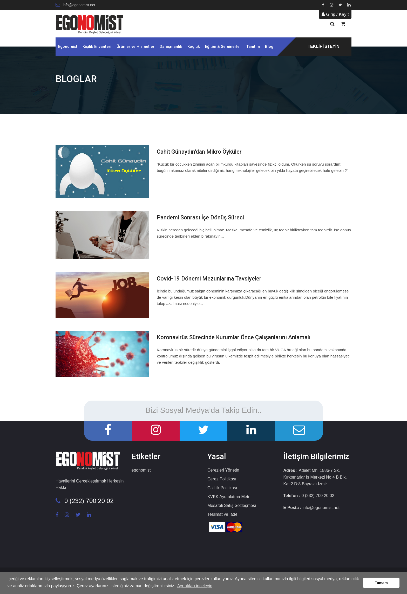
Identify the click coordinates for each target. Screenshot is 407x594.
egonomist (141, 470)
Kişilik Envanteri (97, 46)
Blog (269, 46)
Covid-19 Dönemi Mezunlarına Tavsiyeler (209, 278)
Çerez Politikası (221, 479)
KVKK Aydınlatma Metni (229, 496)
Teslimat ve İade (222, 514)
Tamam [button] (381, 583)
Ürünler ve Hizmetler (135, 46)
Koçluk (193, 46)
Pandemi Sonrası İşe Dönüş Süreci (200, 217)
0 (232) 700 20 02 (84, 500)
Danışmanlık (171, 46)
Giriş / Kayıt (335, 14)
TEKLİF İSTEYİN (324, 46)
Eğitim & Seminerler (223, 46)
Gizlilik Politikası (222, 488)
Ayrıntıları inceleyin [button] (194, 586)
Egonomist (67, 46)
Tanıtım (253, 46)
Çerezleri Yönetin (223, 470)
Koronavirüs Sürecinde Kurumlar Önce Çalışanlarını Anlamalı (233, 337)
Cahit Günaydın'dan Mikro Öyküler (199, 151)
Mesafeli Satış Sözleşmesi (231, 505)
